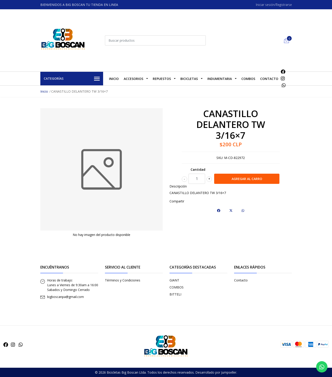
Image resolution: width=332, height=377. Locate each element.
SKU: (219, 158)
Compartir (177, 201)
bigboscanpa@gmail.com (65, 297)
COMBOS (248, 79)
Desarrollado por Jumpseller (215, 372)
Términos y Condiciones (122, 280)
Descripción (178, 186)
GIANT (174, 280)
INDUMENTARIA (219, 79)
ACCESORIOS (133, 79)
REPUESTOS (162, 79)
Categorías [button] (72, 78)
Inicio (114, 79)
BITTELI (175, 294)
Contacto (269, 79)
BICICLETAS (189, 79)
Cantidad (198, 169)
